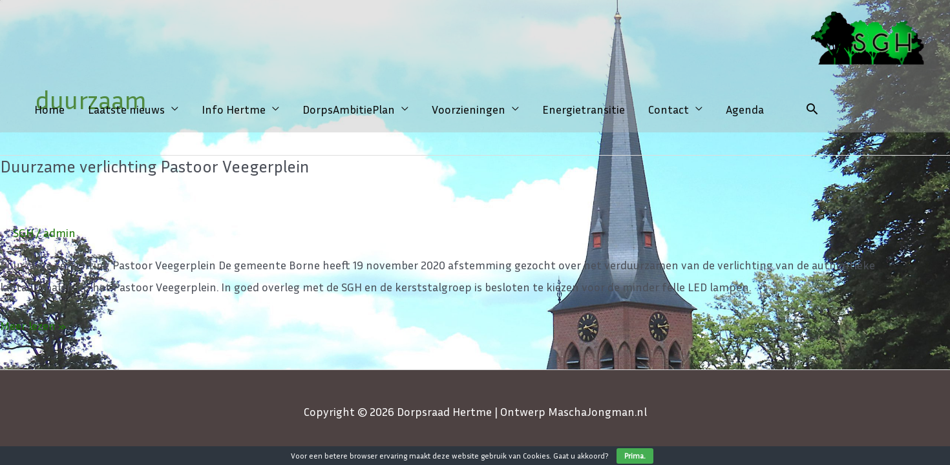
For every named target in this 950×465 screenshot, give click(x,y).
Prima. (635, 455)
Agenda (745, 109)
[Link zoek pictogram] (812, 108)
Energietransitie (583, 109)
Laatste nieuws (126, 109)
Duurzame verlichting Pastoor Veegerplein (154, 166)
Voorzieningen (468, 109)
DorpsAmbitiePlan (348, 109)
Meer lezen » (33, 324)
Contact (668, 109)
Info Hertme (234, 109)
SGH (23, 232)
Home (49, 109)
